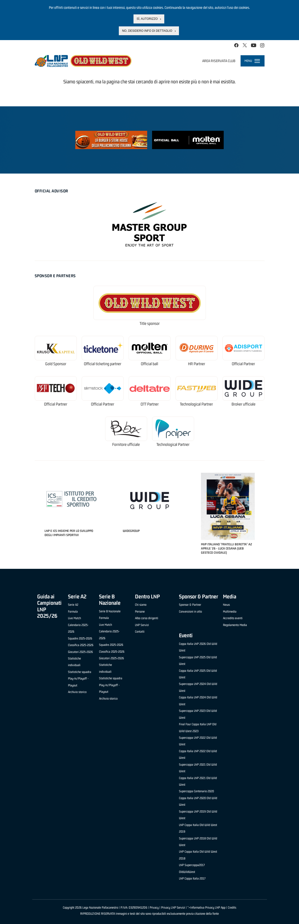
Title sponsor (150, 323)
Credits (232, 907)
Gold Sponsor (55, 364)
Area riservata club (218, 61)
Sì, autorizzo (147, 18)
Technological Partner (196, 404)
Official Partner (243, 364)
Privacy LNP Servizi (173, 907)
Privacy (154, 907)
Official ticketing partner (102, 364)
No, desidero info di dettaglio (147, 30)
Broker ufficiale (243, 404)
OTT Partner (150, 404)
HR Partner (196, 364)
